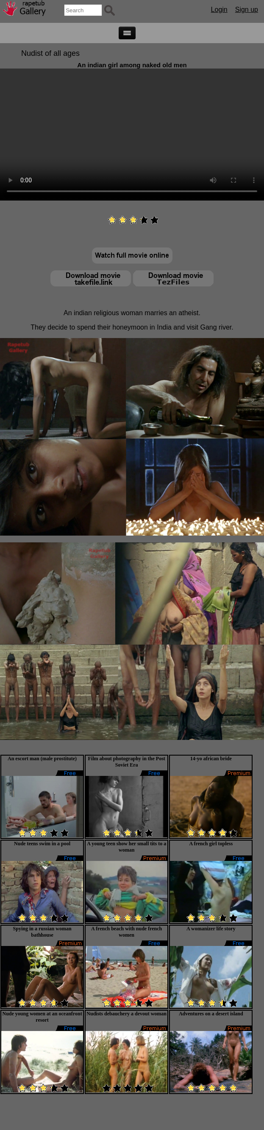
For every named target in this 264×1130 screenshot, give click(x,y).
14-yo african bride (211, 759)
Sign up (246, 9)
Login (219, 9)
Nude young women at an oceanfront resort (42, 1017)
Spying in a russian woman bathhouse (42, 932)
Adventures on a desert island (211, 1014)
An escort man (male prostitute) (42, 759)
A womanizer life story (210, 929)
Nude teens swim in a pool (42, 844)
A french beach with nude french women (126, 932)
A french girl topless (211, 844)
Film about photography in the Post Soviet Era (126, 762)
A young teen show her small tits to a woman (126, 847)
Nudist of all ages (50, 53)
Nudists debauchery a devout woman (126, 1014)
